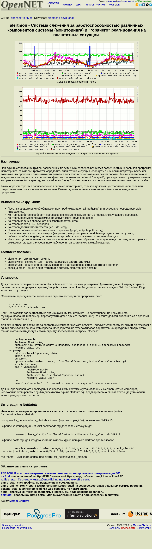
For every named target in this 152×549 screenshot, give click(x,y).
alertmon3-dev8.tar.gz (61, 17)
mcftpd (5, 494)
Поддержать (128, 545)
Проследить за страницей (17, 545)
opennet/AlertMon (22, 17)
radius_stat (8, 497)
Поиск (111, 4)
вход (119, 1)
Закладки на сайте (13, 543)
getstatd (6, 512)
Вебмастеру (144, 545)
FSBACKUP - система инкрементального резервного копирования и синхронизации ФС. (61, 491)
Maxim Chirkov (19, 518)
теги (118, 4)
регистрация (128, 1)
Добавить (114, 545)
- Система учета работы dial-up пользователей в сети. (52, 497)
